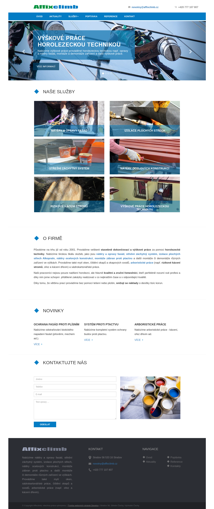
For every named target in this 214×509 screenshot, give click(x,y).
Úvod (149, 457)
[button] (23, 50)
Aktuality (151, 461)
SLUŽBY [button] (73, 16)
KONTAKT (129, 16)
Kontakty (175, 466)
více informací (46, 66)
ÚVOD (39, 16)
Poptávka (175, 457)
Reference (176, 461)
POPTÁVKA (91, 16)
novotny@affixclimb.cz (145, 7)
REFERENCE (110, 16)
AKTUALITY (55, 16)
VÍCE (37, 344)
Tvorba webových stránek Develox (83, 505)
